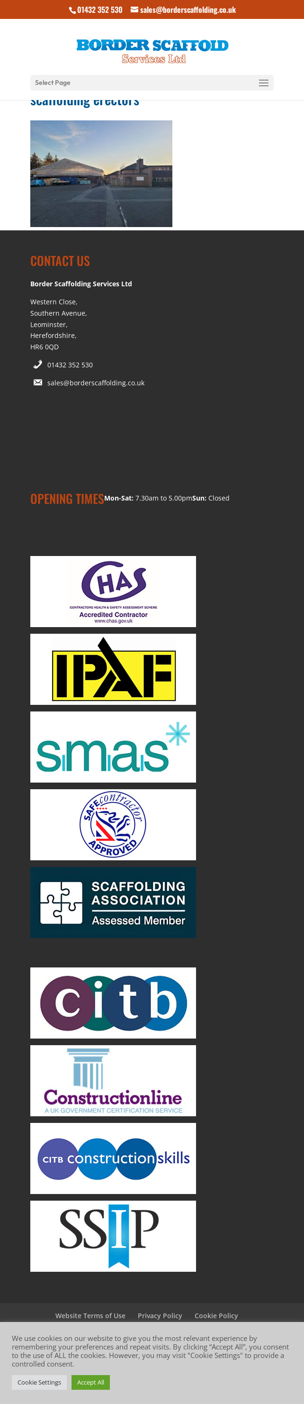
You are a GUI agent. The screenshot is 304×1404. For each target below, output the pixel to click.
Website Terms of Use (90, 1315)
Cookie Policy (216, 1315)
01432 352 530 (70, 364)
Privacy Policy (160, 1315)
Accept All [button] (90, 1382)
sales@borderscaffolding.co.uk (95, 382)
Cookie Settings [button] (39, 1382)
